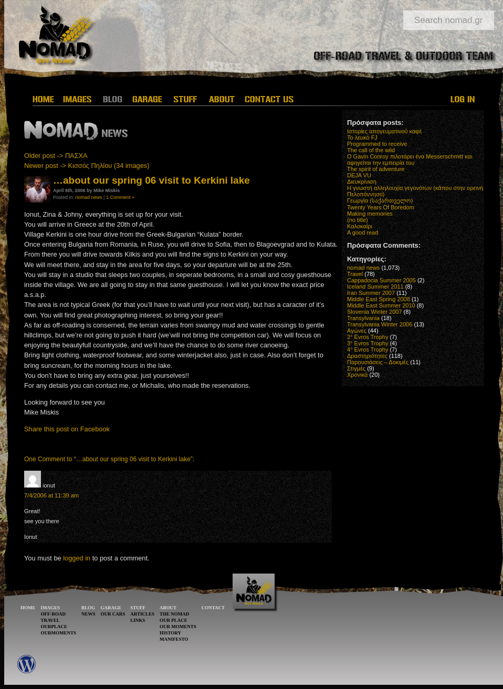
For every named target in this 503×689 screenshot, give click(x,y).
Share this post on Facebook (67, 429)
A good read (362, 232)
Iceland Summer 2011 (375, 286)
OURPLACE (54, 626)
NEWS (88, 614)
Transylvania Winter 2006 (379, 324)
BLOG (88, 607)
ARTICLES (142, 614)
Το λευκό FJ (362, 137)
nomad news (89, 197)
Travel (355, 274)
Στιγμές (356, 368)
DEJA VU (359, 175)
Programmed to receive (377, 144)
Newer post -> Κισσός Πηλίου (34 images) (86, 165)
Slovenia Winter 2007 (374, 312)
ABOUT (168, 607)
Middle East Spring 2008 (378, 299)
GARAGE (111, 607)
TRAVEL (50, 620)
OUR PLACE (173, 620)
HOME (28, 607)
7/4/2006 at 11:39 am (51, 495)
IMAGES (50, 607)
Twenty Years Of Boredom (380, 207)
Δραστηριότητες (367, 356)
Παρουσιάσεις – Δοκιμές (377, 362)
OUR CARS (113, 614)
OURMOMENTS (59, 632)
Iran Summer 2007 (371, 293)
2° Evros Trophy (367, 337)
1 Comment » (120, 197)
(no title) (357, 220)
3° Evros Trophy (367, 343)
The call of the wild (371, 150)
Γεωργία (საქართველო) (380, 200)
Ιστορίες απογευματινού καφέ (384, 131)
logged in (76, 558)
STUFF (137, 607)
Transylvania (363, 318)
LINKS (137, 620)
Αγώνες (356, 330)
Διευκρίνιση (361, 181)
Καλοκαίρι (359, 226)
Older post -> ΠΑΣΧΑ (56, 156)
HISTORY (170, 632)
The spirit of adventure (375, 169)
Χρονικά (357, 375)
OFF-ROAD (53, 614)
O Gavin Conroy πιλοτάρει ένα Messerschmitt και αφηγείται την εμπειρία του (409, 159)
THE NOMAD (174, 614)
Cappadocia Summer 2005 (381, 280)
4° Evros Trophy (367, 349)
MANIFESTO (174, 639)
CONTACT (213, 607)
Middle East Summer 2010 (381, 305)
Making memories (370, 213)
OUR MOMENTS (178, 626)
